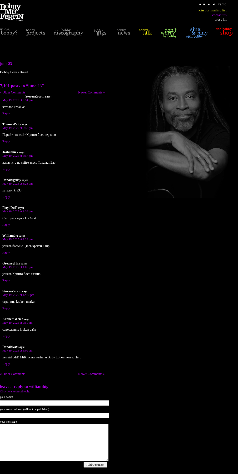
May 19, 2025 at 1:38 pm (17, 211)
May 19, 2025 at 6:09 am (17, 350)
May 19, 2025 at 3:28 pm (17, 183)
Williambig (39, 386)
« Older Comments (12, 92)
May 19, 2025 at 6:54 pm (17, 100)
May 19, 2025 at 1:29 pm (17, 239)
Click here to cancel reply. (15, 391)
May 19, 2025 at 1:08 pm (17, 267)
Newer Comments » (91, 92)
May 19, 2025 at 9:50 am (17, 322)
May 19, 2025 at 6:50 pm (17, 128)
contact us (219, 15)
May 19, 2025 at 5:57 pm (17, 155)
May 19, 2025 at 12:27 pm (18, 295)
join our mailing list (212, 10)
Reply (6, 113)
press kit (221, 19)
